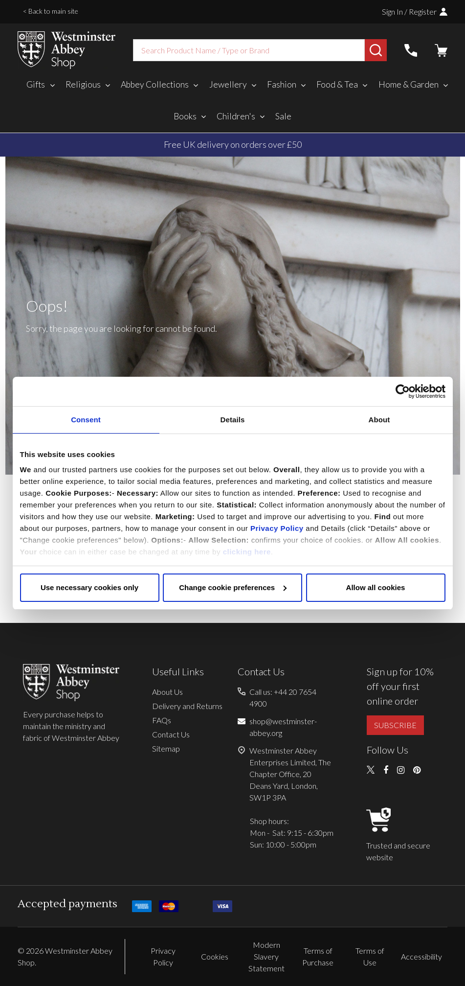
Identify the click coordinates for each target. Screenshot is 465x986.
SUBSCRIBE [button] (395, 725)
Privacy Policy (277, 528)
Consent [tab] (86, 419)
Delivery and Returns (187, 706)
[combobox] (249, 50)
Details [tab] (233, 419)
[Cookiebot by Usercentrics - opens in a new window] (402, 391)
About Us (167, 691)
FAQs (161, 720)
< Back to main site (50, 11)
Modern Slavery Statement (266, 956)
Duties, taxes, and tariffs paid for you (232, 144)
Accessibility (421, 956)
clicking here (247, 552)
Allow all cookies (375, 587)
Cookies (214, 956)
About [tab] (379, 419)
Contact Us (171, 734)
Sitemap (166, 748)
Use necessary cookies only (89, 587)
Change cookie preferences (233, 587)
